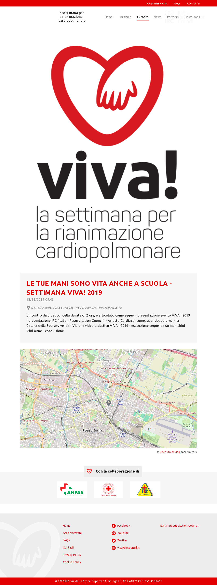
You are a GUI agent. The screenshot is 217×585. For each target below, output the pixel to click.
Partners (173, 17)
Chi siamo (125, 17)
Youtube (120, 533)
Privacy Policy (72, 554)
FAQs (177, 3)
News (157, 17)
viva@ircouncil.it (126, 548)
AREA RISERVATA (157, 3)
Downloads (192, 17)
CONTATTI (193, 3)
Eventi (141, 17)
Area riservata (72, 533)
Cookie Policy (72, 562)
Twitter (119, 541)
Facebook (121, 526)
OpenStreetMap (170, 451)
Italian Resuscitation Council (179, 525)
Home (109, 17)
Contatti (68, 547)
